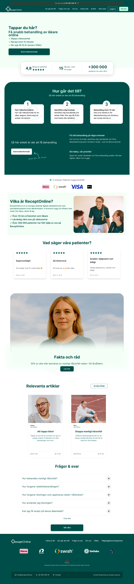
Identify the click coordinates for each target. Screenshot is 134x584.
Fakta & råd (84, 9)
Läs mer (67, 369)
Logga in (113, 9)
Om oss (75, 9)
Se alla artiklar (99, 386)
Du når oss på (67, 3)
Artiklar (93, 9)
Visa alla (67, 518)
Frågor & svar (77, 541)
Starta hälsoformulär (29, 52)
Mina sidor (102, 9)
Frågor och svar (64, 9)
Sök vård (123, 9)
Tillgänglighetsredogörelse (112, 541)
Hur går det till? (50, 9)
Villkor (96, 541)
